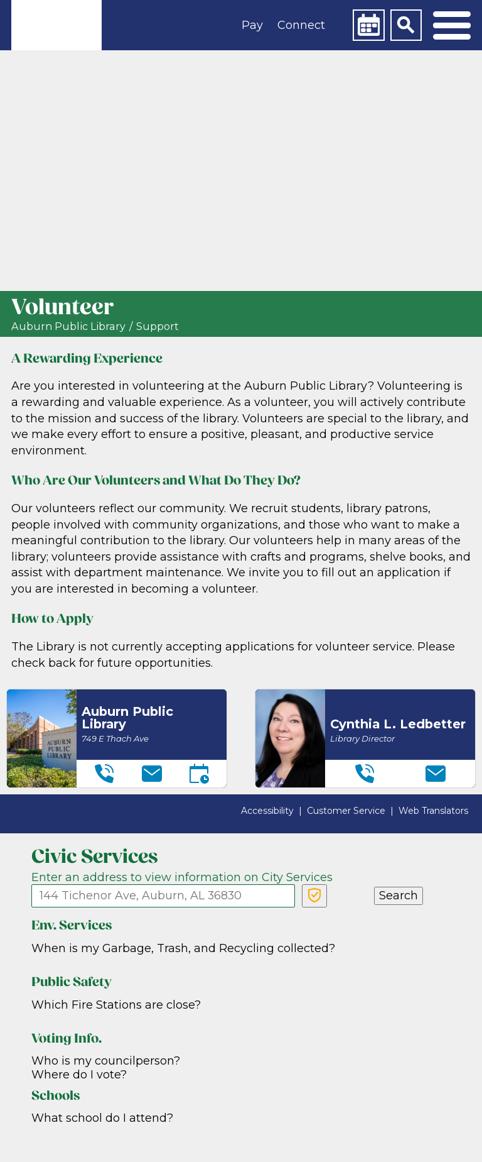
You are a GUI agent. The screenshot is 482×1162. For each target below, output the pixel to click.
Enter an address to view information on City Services (182, 877)
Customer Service (346, 810)
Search (398, 895)
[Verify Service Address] (314, 895)
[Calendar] (368, 25)
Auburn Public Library (68, 326)
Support (157, 326)
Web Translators (433, 810)
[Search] (406, 25)
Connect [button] (301, 25)
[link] (56, 25)
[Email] (152, 773)
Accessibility (267, 810)
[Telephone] (104, 773)
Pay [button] (252, 25)
